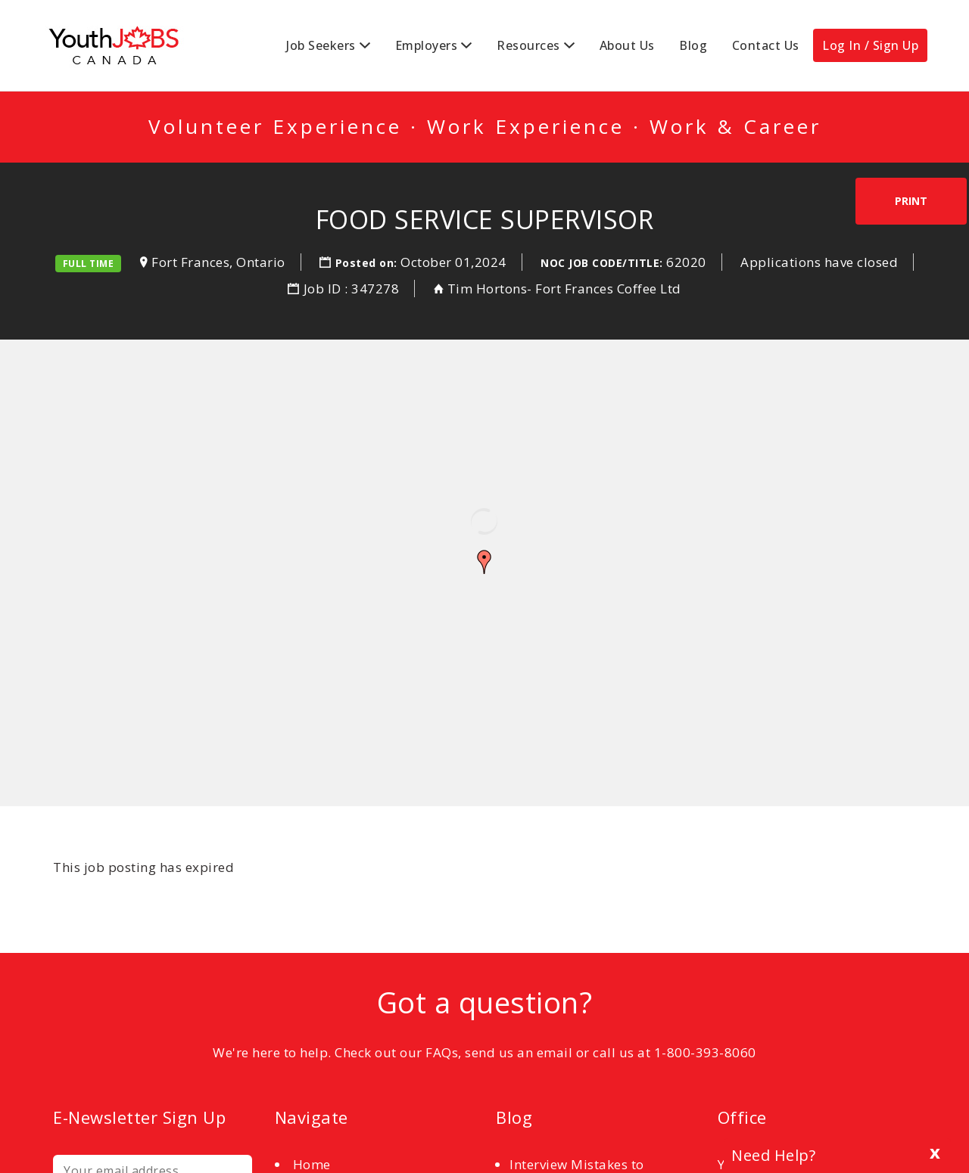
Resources (528, 45)
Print (911, 201)
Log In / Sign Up (870, 45)
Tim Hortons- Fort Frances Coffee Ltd (564, 288)
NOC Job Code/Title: (602, 263)
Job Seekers (321, 45)
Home (312, 1164)
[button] (484, 562)
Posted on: (368, 263)
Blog (693, 45)
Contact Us (765, 45)
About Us (627, 45)
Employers (426, 45)
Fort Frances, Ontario (218, 262)
